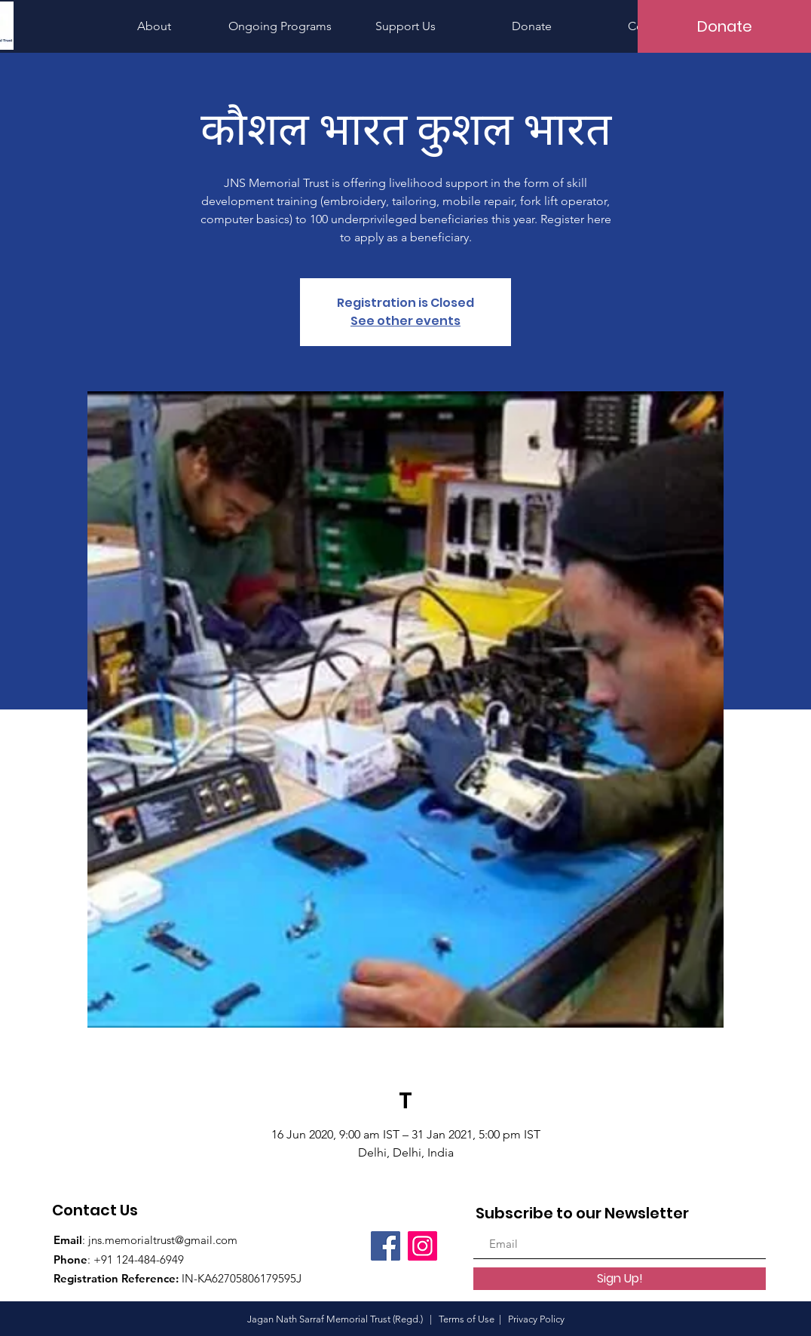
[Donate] (724, 26)
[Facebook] (385, 1246)
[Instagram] (422, 1246)
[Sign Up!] (619, 1278)
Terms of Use (466, 1319)
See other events (405, 320)
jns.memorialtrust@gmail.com (162, 1240)
